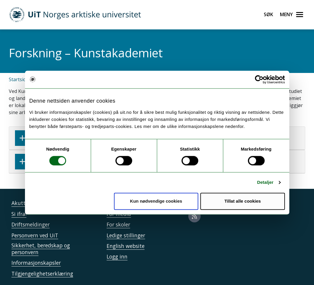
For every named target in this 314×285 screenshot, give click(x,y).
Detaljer (265, 182)
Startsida (18, 79)
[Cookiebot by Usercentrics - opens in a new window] (259, 79)
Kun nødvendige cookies (156, 201)
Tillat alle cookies (242, 201)
